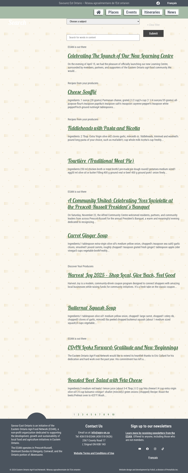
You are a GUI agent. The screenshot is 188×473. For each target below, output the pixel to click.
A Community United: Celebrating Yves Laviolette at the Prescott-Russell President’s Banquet (120, 203)
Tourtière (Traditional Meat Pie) (101, 160)
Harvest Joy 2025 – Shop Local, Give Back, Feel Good (121, 275)
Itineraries (152, 12)
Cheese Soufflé (82, 91)
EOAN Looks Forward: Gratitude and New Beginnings (123, 347)
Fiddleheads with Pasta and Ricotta (104, 128)
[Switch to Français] (171, 3)
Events (131, 12)
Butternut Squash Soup (92, 307)
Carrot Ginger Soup (88, 235)
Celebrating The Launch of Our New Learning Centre (120, 55)
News (172, 12)
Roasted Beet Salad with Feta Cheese (105, 380)
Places (113, 12)
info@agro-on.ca (100, 432)
